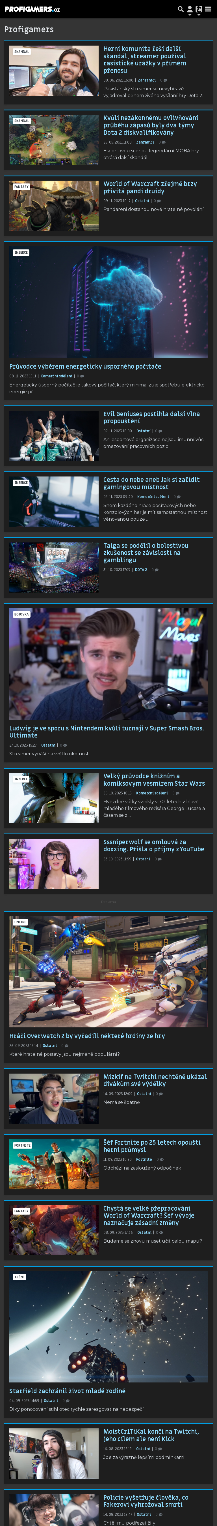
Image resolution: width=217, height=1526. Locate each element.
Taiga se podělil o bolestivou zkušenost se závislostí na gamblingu (145, 553)
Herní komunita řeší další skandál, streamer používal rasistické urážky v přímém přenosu (144, 60)
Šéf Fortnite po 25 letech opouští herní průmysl (152, 1146)
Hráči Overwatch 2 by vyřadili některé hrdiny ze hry (87, 1036)
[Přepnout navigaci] (189, 9)
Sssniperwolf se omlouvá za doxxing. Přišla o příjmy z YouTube (153, 846)
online (20, 922)
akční (19, 1277)
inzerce (21, 252)
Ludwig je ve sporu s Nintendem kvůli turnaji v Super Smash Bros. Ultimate (106, 732)
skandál (21, 52)
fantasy (21, 187)
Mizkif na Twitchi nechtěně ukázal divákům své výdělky (155, 1080)
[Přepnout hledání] (180, 9)
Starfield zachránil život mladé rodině (67, 1391)
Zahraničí (147, 80)
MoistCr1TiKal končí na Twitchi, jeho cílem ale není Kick (151, 1435)
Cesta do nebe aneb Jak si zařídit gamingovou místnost (151, 483)
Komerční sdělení (57, 376)
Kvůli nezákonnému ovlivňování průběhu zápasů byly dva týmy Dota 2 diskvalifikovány (150, 125)
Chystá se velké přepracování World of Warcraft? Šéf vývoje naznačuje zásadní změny (148, 1216)
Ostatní (142, 201)
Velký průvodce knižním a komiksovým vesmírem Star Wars (154, 780)
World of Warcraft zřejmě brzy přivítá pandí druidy (150, 187)
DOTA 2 (141, 570)
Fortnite (22, 1145)
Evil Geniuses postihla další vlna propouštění (151, 418)
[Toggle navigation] (207, 9)
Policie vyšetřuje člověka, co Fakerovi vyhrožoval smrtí (145, 1501)
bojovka (21, 614)
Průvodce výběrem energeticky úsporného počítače (85, 367)
